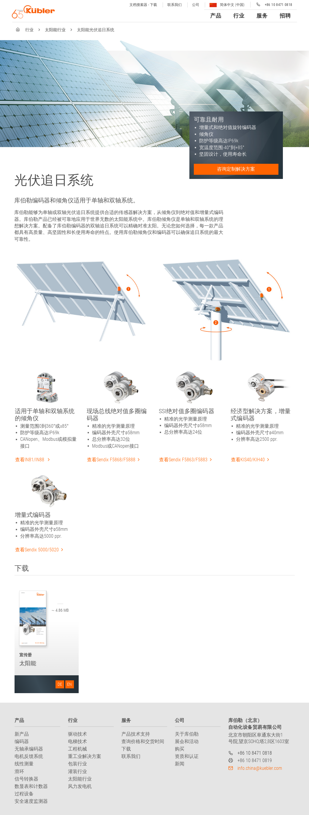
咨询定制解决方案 (236, 169)
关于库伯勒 (187, 734)
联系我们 (174, 5)
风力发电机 (80, 786)
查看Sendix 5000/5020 (37, 550)
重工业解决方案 (84, 756)
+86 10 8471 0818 (254, 753)
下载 (126, 749)
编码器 (22, 741)
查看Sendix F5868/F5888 (111, 459)
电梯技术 (77, 741)
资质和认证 (187, 756)
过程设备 (24, 794)
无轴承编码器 (29, 749)
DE (60, 684)
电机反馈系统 (29, 756)
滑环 (19, 771)
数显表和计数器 (31, 786)
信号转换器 (26, 779)
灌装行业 (77, 771)
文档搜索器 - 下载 (143, 5)
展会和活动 (187, 741)
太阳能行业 (55, 29)
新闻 (179, 764)
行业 (29, 29)
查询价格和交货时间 (142, 741)
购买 (179, 749)
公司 (195, 5)
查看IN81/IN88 (30, 459)
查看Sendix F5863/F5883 (183, 459)
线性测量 (24, 764)
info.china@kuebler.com (259, 768)
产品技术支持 (135, 734)
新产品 (22, 734)
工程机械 (77, 749)
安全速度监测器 (31, 801)
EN (69, 684)
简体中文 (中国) (227, 5)
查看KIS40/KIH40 (248, 459)
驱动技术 (77, 734)
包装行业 (77, 764)
